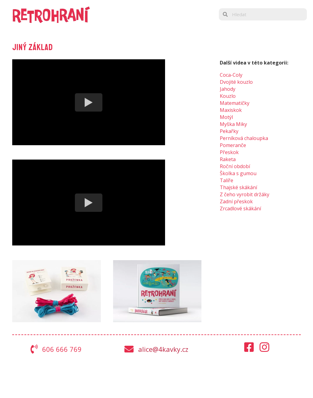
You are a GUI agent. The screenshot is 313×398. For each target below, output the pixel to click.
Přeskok (229, 152)
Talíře (226, 180)
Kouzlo (228, 96)
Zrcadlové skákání (240, 208)
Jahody (227, 89)
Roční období (235, 166)
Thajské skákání (238, 187)
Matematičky (234, 103)
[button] (249, 347)
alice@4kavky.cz (163, 349)
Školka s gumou (238, 173)
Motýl (226, 117)
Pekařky (229, 131)
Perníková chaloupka (244, 138)
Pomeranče (233, 145)
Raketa (228, 159)
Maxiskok (231, 110)
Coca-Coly (231, 75)
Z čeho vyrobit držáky (244, 194)
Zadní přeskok (236, 201)
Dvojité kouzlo (236, 82)
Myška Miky (233, 124)
